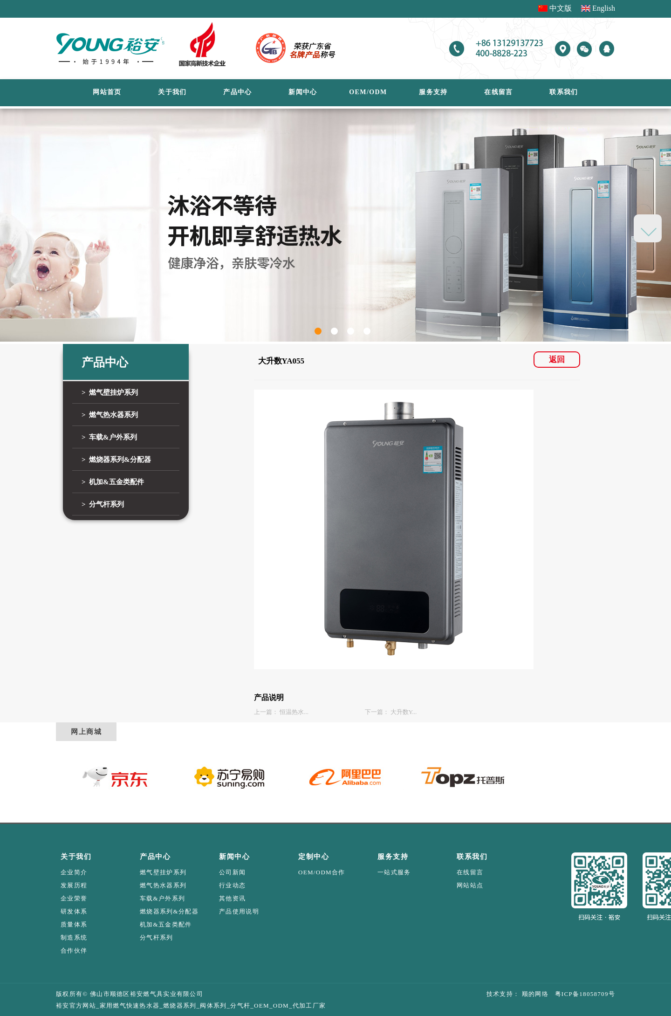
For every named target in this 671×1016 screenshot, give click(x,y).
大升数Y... (403, 711)
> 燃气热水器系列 (110, 415)
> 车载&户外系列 (109, 437)
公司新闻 (232, 872)
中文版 (560, 8)
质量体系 (74, 924)
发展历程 (74, 885)
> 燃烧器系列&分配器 (116, 459)
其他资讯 (232, 898)
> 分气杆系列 (103, 504)
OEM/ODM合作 (321, 872)
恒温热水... (294, 711)
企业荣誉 (74, 898)
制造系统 (74, 937)
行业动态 (232, 885)
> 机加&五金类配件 (113, 482)
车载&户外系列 (162, 898)
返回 (557, 359)
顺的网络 (534, 993)
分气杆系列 (156, 937)
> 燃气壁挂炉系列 (110, 392)
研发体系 (74, 911)
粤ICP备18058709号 (581, 993)
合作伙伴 (74, 950)
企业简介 (74, 872)
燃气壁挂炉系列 (163, 872)
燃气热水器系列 (163, 885)
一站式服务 (394, 872)
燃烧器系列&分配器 (169, 911)
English (603, 8)
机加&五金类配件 (166, 924)
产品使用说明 (239, 911)
